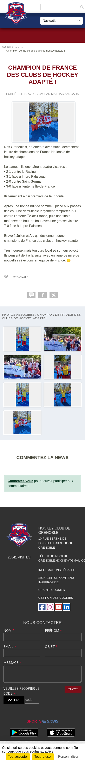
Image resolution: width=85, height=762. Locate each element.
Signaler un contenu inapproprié (56, 580)
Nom (9, 630)
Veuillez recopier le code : (21, 691)
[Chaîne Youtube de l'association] (58, 607)
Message (12, 662)
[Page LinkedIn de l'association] (66, 607)
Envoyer (73, 689)
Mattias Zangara (65, 94)
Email (10, 646)
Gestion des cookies (55, 597)
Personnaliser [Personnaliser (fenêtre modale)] (68, 756)
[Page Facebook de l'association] (42, 607)
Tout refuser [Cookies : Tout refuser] (43, 756)
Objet (51, 646)
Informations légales (56, 570)
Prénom (53, 630)
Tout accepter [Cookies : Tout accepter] (18, 756)
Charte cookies (51, 590)
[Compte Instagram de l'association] (50, 607)
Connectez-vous (20, 481)
